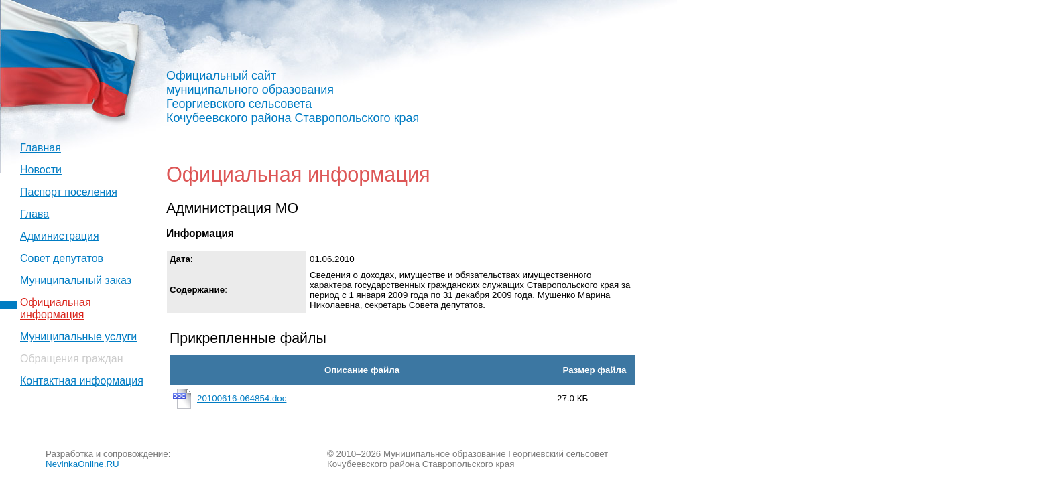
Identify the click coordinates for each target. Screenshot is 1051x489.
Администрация (59, 236)
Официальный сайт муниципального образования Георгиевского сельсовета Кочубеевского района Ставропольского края (292, 97)
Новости (41, 170)
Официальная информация (55, 308)
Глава (34, 214)
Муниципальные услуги (78, 336)
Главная (40, 147)
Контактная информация (81, 381)
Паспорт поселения (68, 192)
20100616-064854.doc (241, 398)
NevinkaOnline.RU (82, 464)
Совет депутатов (61, 258)
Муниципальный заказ (75, 280)
